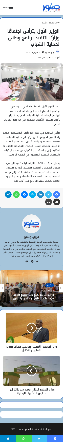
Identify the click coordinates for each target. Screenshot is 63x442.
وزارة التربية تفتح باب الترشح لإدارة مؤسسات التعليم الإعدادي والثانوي (33, 296)
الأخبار (44, 23)
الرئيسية (54, 23)
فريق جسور (50, 52)
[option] (31, 288)
